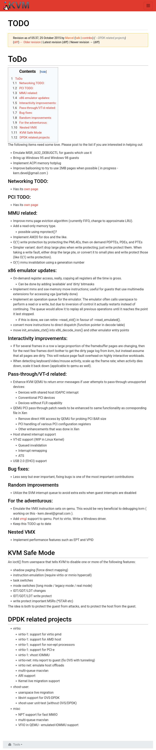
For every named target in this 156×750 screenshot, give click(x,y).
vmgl (23, 519)
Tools (16, 744)
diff (16, 42)
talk (78, 38)
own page (31, 189)
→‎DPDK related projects (110, 38)
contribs (87, 38)
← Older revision (30, 42)
